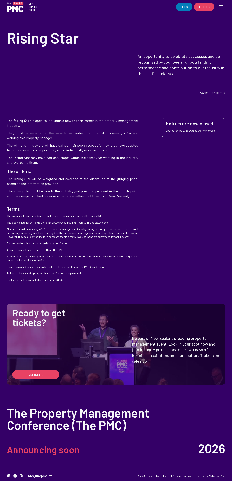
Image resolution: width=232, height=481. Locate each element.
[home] (15, 6)
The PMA (184, 6)
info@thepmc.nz (39, 476)
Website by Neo (217, 475)
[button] (221, 7)
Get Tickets (204, 6)
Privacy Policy (201, 475)
